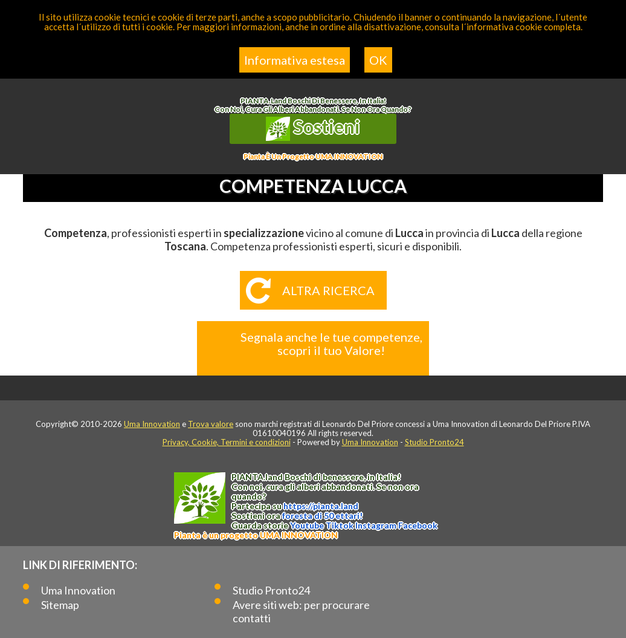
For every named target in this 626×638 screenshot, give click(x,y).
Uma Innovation (152, 424)
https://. (320, 506)
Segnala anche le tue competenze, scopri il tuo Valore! (331, 343)
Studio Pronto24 (434, 442)
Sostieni (313, 128)
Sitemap (60, 604)
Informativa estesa (294, 60)
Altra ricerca (328, 290)
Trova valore (210, 424)
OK (378, 60)
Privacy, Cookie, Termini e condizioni (227, 442)
